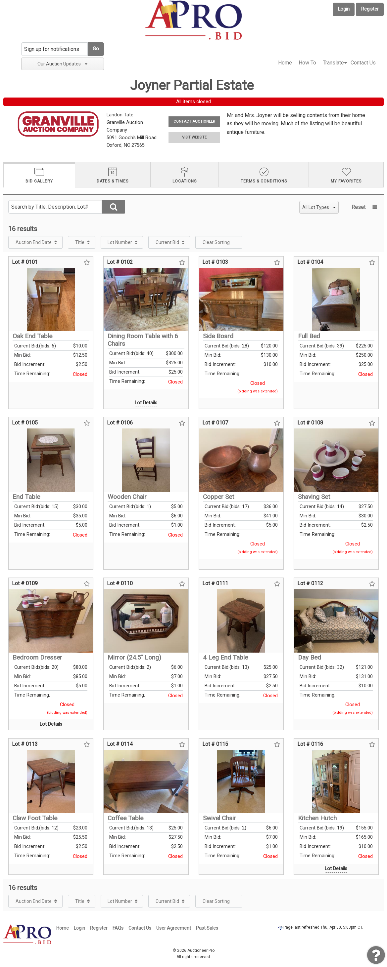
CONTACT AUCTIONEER (194, 121)
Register (370, 9)
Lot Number (120, 242)
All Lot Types (319, 207)
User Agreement (173, 928)
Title (79, 242)
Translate (333, 63)
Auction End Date (34, 242)
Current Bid (167, 242)
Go (96, 49)
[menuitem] (285, 63)
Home (285, 63)
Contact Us (363, 63)
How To (307, 63)
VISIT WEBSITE (194, 137)
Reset (358, 207)
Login (344, 9)
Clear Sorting (216, 242)
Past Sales (207, 928)
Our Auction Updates (62, 63)
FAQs (118, 928)
